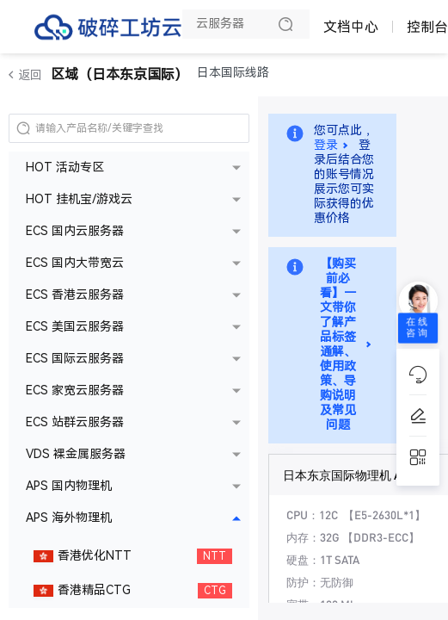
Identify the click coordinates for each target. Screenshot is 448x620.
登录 (326, 145)
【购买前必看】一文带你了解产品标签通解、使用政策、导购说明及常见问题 (338, 344)
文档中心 (350, 27)
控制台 (427, 27)
